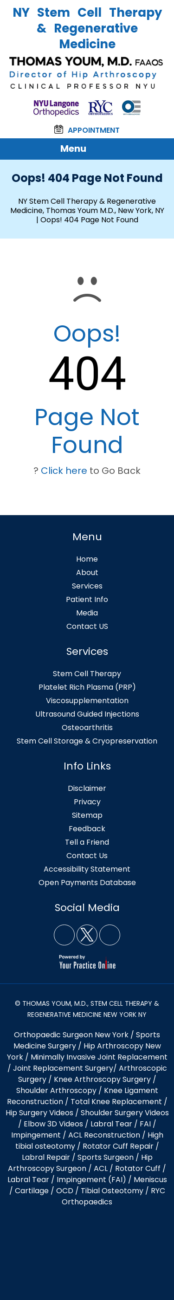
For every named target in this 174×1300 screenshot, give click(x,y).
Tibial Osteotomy (112, 1190)
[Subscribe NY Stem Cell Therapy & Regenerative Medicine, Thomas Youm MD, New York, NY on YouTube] (110, 935)
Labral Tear (28, 1179)
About (87, 572)
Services (87, 586)
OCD (64, 1190)
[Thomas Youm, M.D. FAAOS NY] (87, 73)
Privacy (87, 801)
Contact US (87, 626)
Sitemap (87, 815)
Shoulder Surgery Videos (125, 1112)
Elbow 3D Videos (53, 1124)
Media (87, 613)
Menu (85, 149)
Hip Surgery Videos (39, 1112)
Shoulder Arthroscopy (56, 1090)
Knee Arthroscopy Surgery (102, 1079)
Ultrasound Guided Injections (87, 714)
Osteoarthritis (87, 727)
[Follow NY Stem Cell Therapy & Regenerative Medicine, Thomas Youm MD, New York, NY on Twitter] (87, 935)
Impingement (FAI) (91, 1179)
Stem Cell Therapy (87, 673)
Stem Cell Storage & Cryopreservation (87, 741)
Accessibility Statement (87, 869)
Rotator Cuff (138, 1168)
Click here (64, 470)
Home (87, 559)
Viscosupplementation (87, 700)
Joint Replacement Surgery (63, 1068)
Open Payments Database (87, 882)
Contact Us (87, 855)
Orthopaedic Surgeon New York (71, 1034)
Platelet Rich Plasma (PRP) (87, 687)
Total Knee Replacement (116, 1101)
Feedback (87, 828)
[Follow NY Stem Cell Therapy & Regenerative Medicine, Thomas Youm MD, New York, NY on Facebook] (64, 935)
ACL (101, 1168)
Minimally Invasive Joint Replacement (99, 1057)
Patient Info (87, 599)
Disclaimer (87, 788)
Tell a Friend (87, 842)
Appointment (87, 130)
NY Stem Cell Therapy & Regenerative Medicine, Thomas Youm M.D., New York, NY (87, 206)
